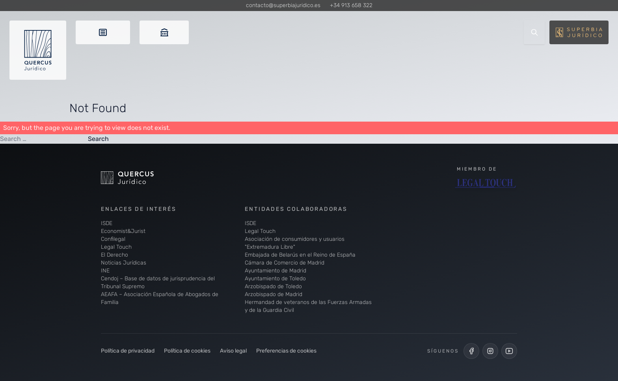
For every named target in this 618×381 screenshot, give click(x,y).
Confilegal (113, 239)
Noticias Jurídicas (123, 262)
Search (98, 139)
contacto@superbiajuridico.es (283, 5)
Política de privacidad (127, 350)
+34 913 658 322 (351, 5)
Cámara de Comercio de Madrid (284, 262)
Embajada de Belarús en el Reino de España (300, 254)
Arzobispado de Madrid (273, 294)
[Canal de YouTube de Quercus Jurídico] (509, 351)
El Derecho (114, 254)
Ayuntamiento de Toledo (275, 278)
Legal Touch (116, 247)
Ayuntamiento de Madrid (275, 270)
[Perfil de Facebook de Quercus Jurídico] (471, 351)
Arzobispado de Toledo (273, 286)
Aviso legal (233, 350)
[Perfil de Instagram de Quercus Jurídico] (490, 351)
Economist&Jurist (123, 231)
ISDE (106, 223)
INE (105, 270)
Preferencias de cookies (286, 350)
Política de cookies (187, 350)
